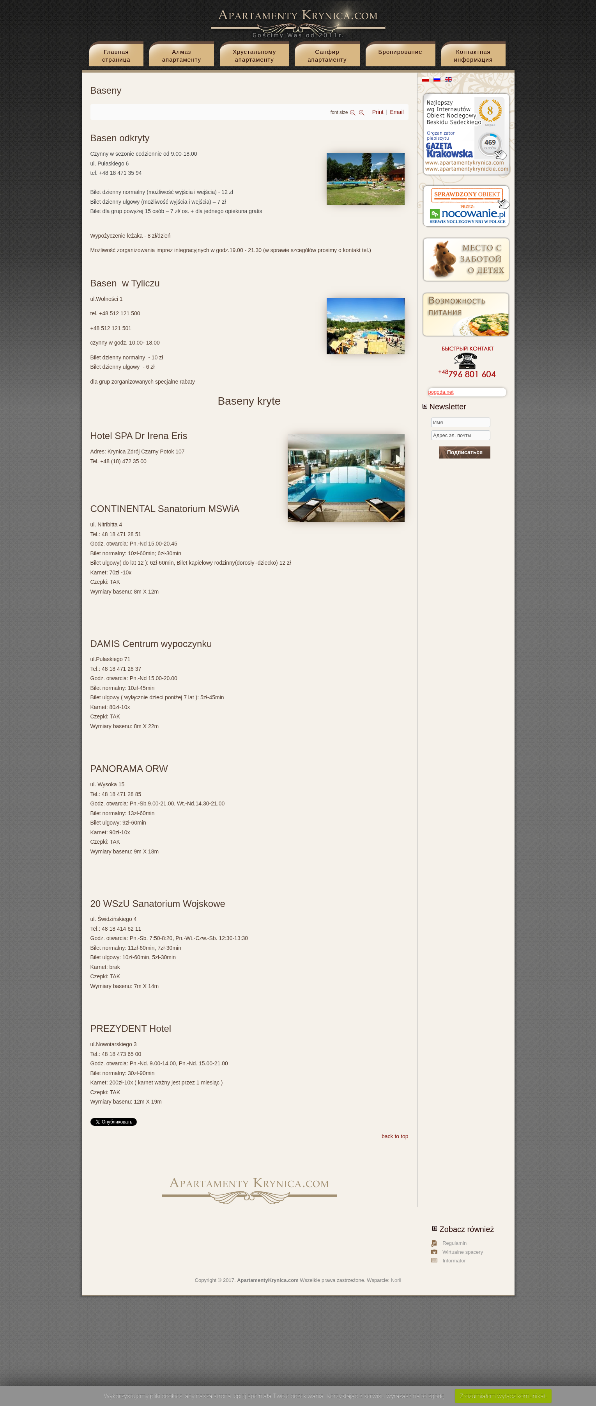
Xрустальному (254, 57)
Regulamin (454, 1243)
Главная (116, 57)
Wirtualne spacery (462, 1252)
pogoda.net (441, 392)
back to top (395, 1136)
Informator (454, 1261)
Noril (396, 1280)
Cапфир (327, 57)
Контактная (473, 57)
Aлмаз (181, 57)
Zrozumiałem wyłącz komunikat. (503, 1396)
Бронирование (400, 51)
